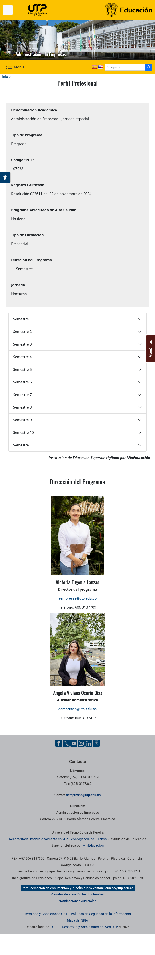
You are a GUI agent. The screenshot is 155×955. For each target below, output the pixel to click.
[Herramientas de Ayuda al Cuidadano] (96, 743)
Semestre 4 (22, 356)
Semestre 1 (22, 319)
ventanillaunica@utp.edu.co (113, 888)
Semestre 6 (22, 382)
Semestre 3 (22, 344)
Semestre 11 (23, 445)
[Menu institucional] (8, 10)
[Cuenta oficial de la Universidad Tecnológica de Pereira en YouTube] (73, 743)
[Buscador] (148, 67)
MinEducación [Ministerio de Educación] (93, 845)
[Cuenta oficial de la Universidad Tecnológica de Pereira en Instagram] (81, 743)
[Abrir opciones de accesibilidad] (5, 177)
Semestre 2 (22, 331)
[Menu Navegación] (15, 67)
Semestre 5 (22, 369)
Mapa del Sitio (77, 920)
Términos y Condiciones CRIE (46, 914)
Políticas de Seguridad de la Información (101, 914)
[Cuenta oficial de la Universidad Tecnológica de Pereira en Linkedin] (88, 743)
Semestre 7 (22, 394)
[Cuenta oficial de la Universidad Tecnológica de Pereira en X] (66, 743)
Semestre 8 (22, 407)
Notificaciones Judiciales (77, 901)
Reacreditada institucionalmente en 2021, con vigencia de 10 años (58, 839)
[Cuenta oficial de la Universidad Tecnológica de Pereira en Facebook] (58, 743)
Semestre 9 (22, 419)
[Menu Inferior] (150, 348)
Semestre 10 (23, 432)
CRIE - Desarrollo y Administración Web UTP (85, 927)
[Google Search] (125, 67)
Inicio (6, 77)
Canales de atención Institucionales (77, 894)
